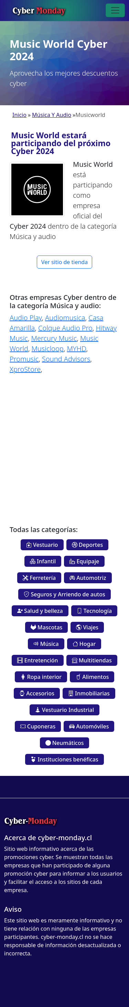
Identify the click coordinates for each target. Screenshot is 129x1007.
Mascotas (46, 627)
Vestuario (42, 545)
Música (46, 644)
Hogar (84, 644)
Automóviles (89, 726)
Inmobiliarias (89, 693)
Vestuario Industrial (64, 710)
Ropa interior (41, 677)
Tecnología (94, 611)
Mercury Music (54, 338)
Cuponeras (38, 726)
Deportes (87, 545)
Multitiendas (92, 660)
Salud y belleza (40, 611)
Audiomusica (65, 317)
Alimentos (92, 677)
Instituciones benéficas (64, 759)
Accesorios (36, 693)
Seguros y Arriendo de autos (64, 594)
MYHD (76, 348)
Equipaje (84, 561)
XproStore (25, 369)
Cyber (38, 10)
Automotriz (87, 578)
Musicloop (48, 348)
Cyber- (30, 821)
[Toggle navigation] (115, 10)
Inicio (19, 115)
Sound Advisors (66, 359)
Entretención (37, 660)
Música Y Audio (51, 115)
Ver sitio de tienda (64, 262)
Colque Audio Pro (65, 328)
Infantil (43, 561)
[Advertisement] (64, 444)
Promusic (24, 359)
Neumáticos (64, 743)
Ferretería (39, 578)
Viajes (87, 627)
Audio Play (26, 317)
